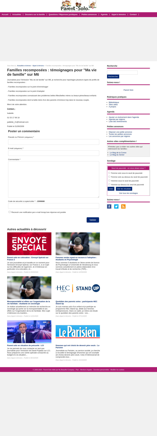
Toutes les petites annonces (120, 134)
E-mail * (15, 148)
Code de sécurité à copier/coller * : (26, 201)
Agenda (104, 14)
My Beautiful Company (66, 370)
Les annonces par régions (119, 136)
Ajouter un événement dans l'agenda (124, 117)
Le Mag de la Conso (118, 153)
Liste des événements (118, 121)
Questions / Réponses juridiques (63, 14)
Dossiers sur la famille (35, 14)
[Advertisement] (78, 39)
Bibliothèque (114, 102)
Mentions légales (86, 370)
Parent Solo (128, 90)
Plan (77, 370)
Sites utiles (113, 104)
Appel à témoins (118, 14)
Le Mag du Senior (117, 155)
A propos (112, 107)
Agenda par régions (117, 119)
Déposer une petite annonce (120, 132)
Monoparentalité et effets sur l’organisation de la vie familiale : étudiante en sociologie (28, 302)
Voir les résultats (124, 189)
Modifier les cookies (117, 370)
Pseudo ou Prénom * (21, 137)
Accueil (5, 14)
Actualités (16, 14)
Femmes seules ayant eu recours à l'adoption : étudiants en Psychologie (76, 258)
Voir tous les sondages (128, 193)
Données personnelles (101, 370)
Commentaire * (14, 159)
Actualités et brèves (24, 65)
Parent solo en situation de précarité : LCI (25, 345)
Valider (92, 220)
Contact (133, 14)
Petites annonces (89, 14)
